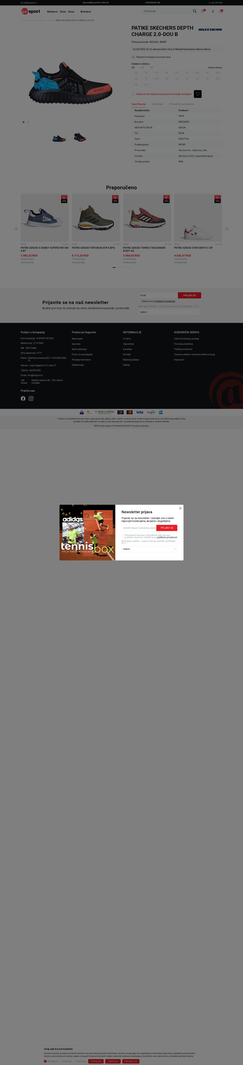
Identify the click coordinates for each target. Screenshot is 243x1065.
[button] (180, 508)
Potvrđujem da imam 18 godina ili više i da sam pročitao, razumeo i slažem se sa (151, 536)
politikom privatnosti (167, 537)
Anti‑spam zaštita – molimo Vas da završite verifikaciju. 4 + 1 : (149, 542)
